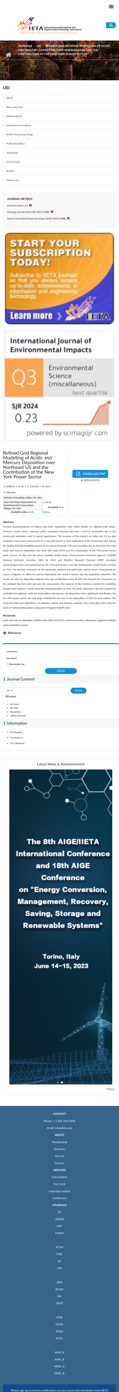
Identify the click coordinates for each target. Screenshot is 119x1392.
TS (59, 1212)
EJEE (59, 1254)
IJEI (38, 45)
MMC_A (59, 1366)
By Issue (14, 704)
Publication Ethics (15, 143)
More (111, 1089)
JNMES (59, 1219)
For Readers (16, 732)
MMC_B (60, 1373)
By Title (14, 707)
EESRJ (59, 1331)
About (9, 97)
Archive (10, 170)
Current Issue (13, 161)
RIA (59, 1296)
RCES (59, 1338)
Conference (60, 1198)
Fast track (59, 1184)
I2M (59, 1268)
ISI (59, 1261)
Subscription (59, 1177)
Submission (12, 152)
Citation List (12, 180)
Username (12, 651)
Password (11, 658)
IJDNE (59, 1324)
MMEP (59, 1233)
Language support (59, 1191)
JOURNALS (59, 1205)
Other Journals (18, 715)
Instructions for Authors (18, 125)
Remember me (17, 664)
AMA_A (59, 1352)
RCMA (60, 1289)
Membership (59, 1142)
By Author (15, 711)
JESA (60, 1282)
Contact (59, 1163)
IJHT (59, 1226)
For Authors (16, 737)
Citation (45, 511)
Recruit (59, 1156)
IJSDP (59, 1303)
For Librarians (17, 743)
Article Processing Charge (19, 134)
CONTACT (59, 1113)
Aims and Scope (14, 107)
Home (8, 55)
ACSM (59, 1247)
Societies (59, 1149)
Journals (25, 45)
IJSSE (59, 1317)
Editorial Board (14, 116)
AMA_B (59, 1359)
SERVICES (59, 1170)
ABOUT (59, 1134)
